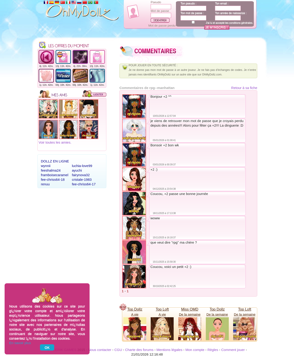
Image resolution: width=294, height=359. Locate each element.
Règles (212, 350)
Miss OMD (189, 309)
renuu (45, 184)
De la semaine (190, 314)
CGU (118, 350)
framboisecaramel (54, 175)
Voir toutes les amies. (55, 142)
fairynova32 (81, 175)
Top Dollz (134, 309)
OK (47, 347)
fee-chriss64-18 (53, 179)
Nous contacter (99, 350)
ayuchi (77, 170)
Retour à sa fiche (244, 88)
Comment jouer (233, 350)
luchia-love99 (82, 166)
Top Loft (162, 309)
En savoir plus (20, 343)
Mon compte (194, 350)
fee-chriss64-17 (84, 184)
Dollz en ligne (55, 161)
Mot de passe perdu (161, 25)
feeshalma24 (51, 170)
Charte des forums (139, 350)
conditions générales (240, 22)
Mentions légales (169, 350)
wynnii (46, 166)
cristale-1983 (82, 179)
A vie (135, 314)
